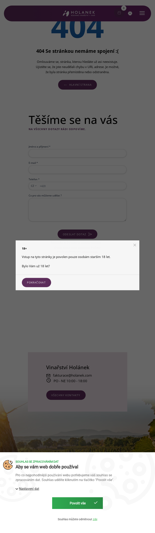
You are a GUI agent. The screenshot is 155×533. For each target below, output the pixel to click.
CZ (32, 186)
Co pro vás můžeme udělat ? (45, 195)
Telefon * (34, 179)
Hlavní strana (77, 84)
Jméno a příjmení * (39, 146)
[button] (129, 13)
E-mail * (33, 162)
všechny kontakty (65, 395)
